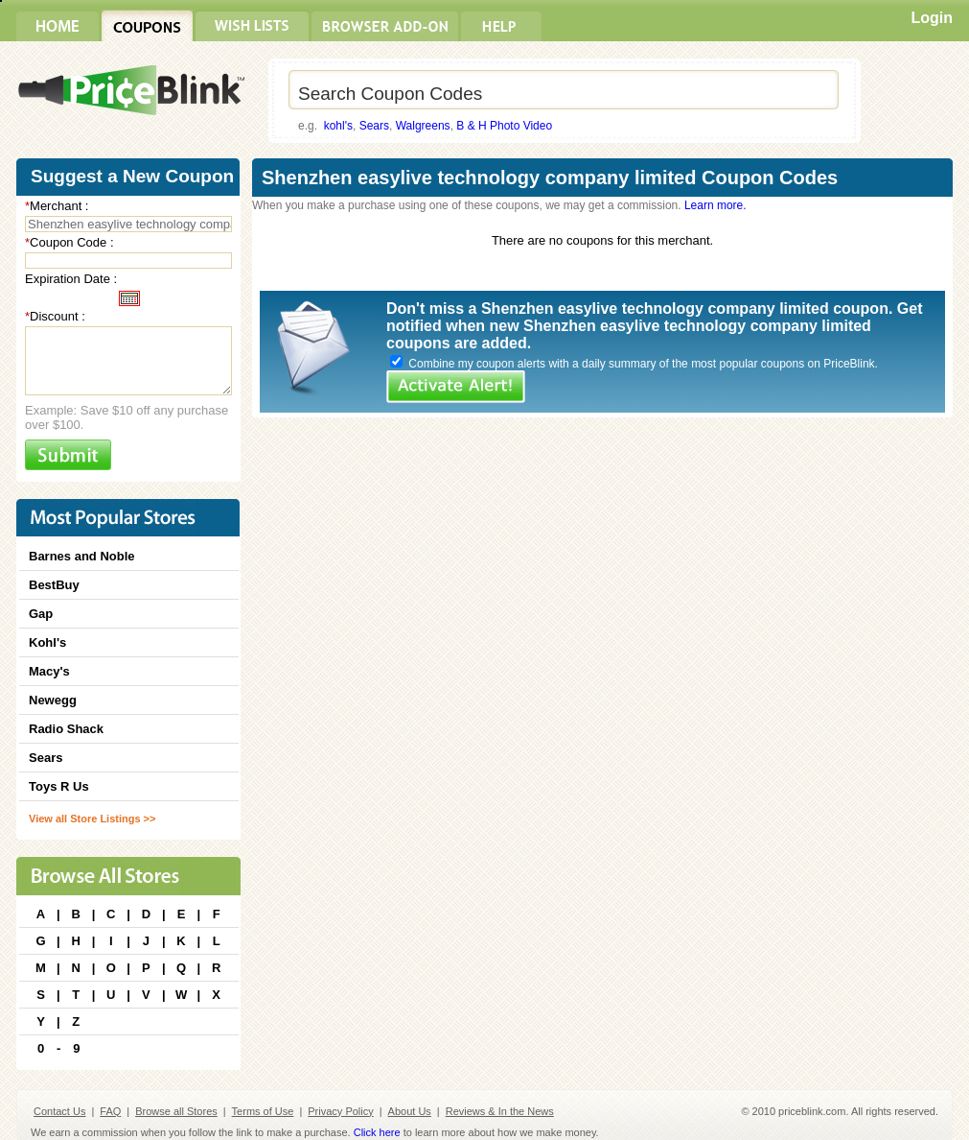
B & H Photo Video (504, 125)
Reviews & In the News (500, 1111)
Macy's (49, 671)
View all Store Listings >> (92, 818)
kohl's (338, 125)
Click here (377, 1132)
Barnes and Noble (82, 556)
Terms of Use (263, 1111)
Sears (374, 125)
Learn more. (715, 205)
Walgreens (423, 125)
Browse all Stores (176, 1111)
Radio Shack (66, 729)
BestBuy (54, 585)
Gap (41, 613)
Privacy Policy (340, 1111)
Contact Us (59, 1111)
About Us (409, 1111)
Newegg (53, 700)
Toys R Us (59, 786)
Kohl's (47, 642)
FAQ (110, 1111)
